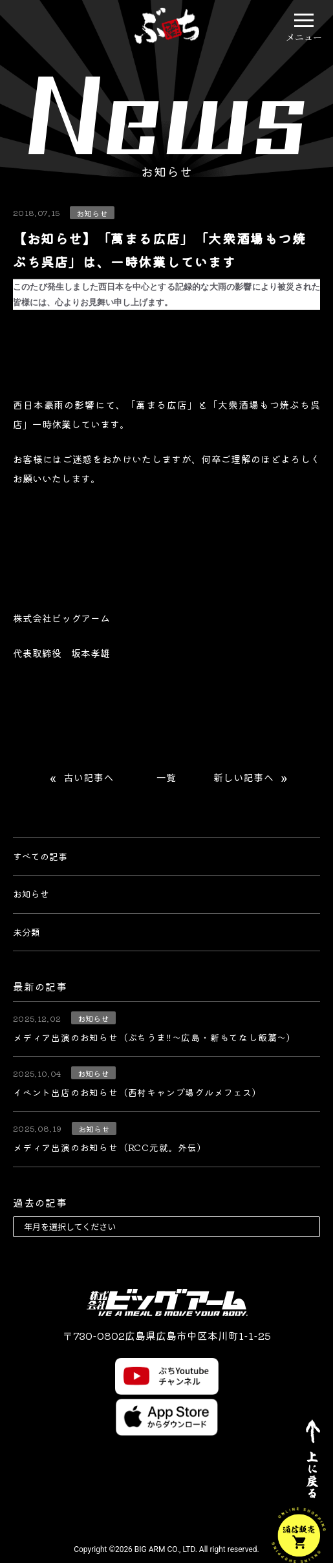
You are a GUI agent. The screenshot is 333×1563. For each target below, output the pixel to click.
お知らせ (31, 893)
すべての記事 (40, 856)
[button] (304, 20)
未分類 (26, 931)
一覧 (166, 778)
